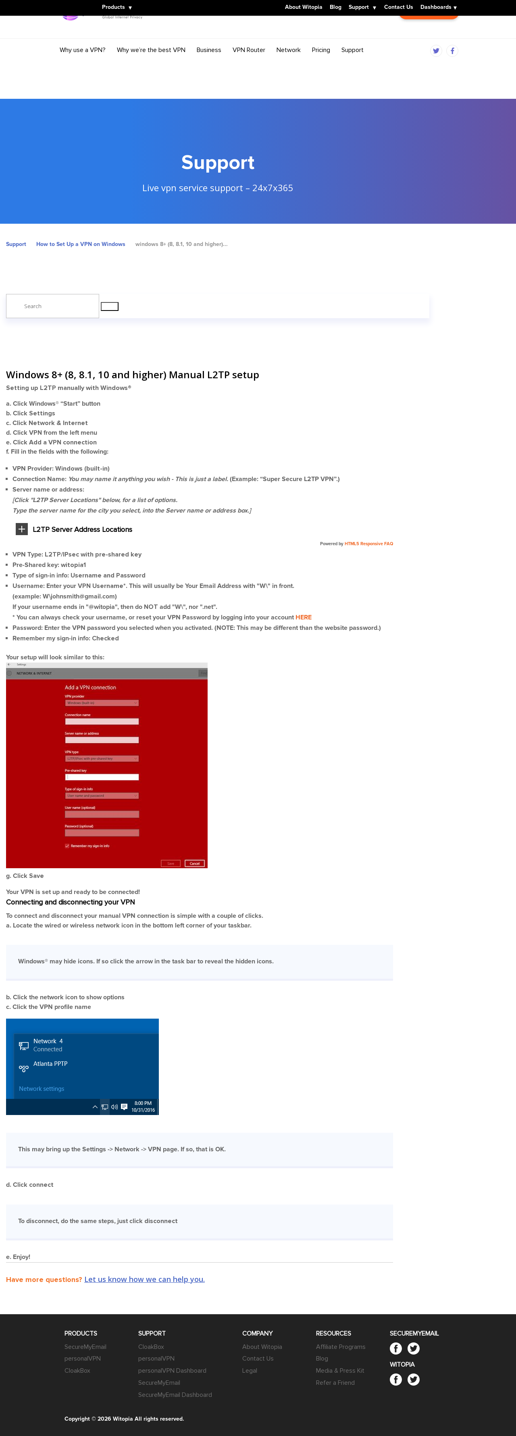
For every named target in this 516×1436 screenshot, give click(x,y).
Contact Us (398, 7)
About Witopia (303, 7)
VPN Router (249, 66)
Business (209, 66)
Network (289, 66)
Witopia (72, 3)
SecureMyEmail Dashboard (175, 1395)
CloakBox (77, 1371)
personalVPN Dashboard (172, 1371)
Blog (335, 7)
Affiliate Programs (341, 1347)
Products (113, 7)
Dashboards (436, 7)
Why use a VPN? (83, 66)
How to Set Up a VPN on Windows (80, 244)
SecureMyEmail (85, 1347)
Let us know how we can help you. (144, 1279)
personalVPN (82, 1359)
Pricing (321, 66)
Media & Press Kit (340, 1371)
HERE (303, 617)
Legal (249, 1371)
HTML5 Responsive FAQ (369, 543)
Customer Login (429, 35)
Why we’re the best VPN (151, 66)
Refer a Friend (335, 1383)
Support (359, 7)
